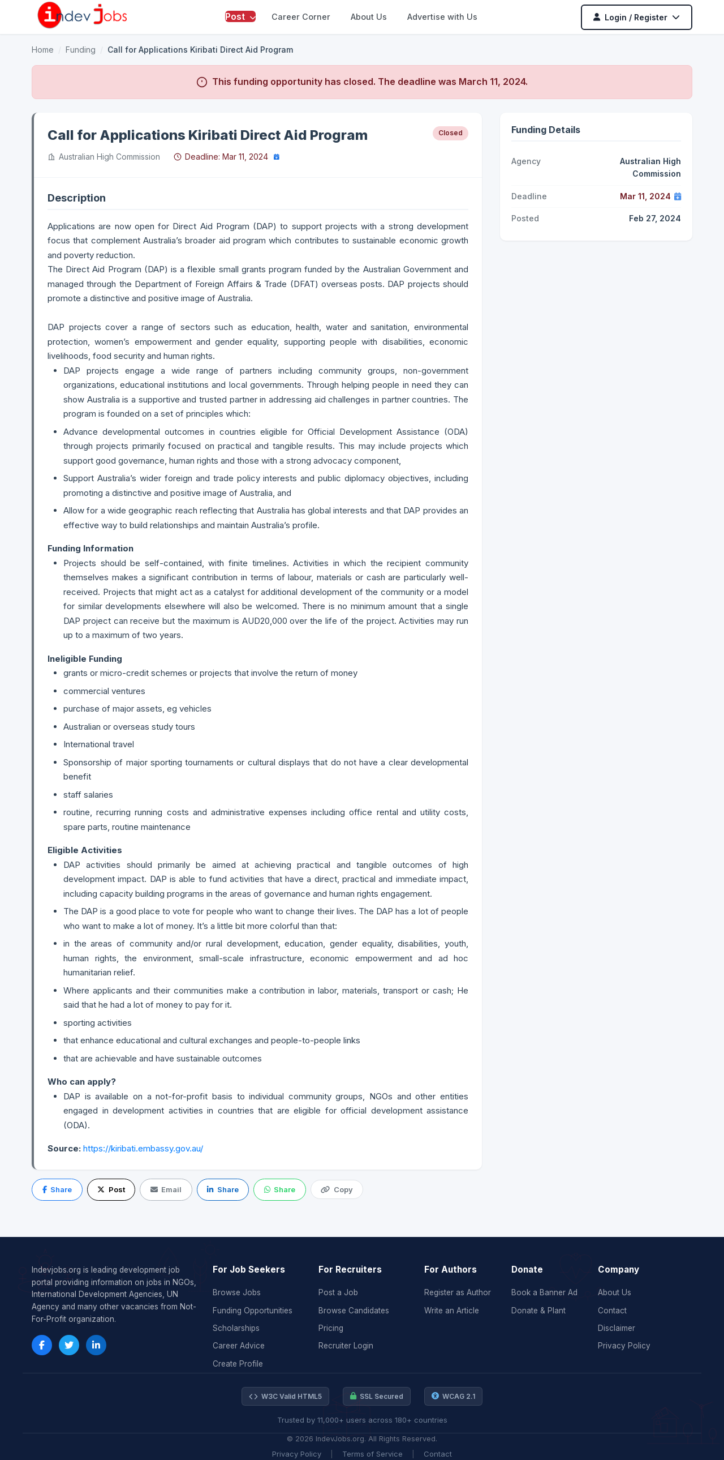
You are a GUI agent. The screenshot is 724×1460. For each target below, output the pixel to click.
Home (43, 49)
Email (166, 1189)
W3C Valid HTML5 (285, 1396)
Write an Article (451, 1310)
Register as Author (457, 1292)
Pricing (330, 1328)
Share (57, 1189)
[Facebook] (42, 1345)
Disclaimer (616, 1328)
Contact (612, 1310)
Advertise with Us (442, 17)
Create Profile (238, 1363)
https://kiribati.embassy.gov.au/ (143, 1148)
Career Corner (301, 17)
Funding (81, 49)
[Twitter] (69, 1345)
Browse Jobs (237, 1292)
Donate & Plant (538, 1310)
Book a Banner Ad (544, 1292)
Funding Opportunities (252, 1310)
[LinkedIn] (96, 1345)
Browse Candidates (353, 1310)
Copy (336, 1189)
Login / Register (636, 17)
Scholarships (236, 1328)
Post (240, 16)
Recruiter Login (345, 1345)
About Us (369, 17)
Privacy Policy (624, 1345)
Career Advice (239, 1345)
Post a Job (338, 1292)
